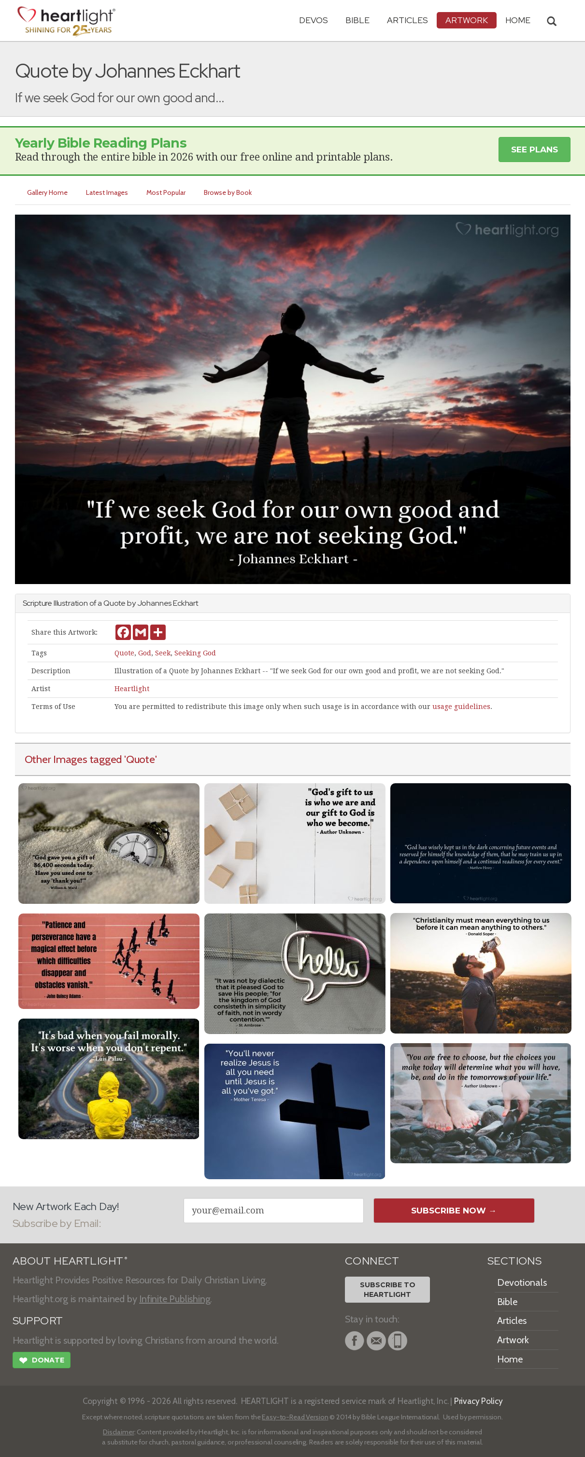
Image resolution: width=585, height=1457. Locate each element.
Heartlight (131, 689)
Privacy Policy (478, 1401)
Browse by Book (228, 192)
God (144, 653)
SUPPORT (38, 1321)
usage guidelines (461, 706)
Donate (41, 1361)
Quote (124, 653)
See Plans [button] (534, 149)
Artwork (466, 20)
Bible (357, 20)
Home (510, 1359)
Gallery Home (48, 192)
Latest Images (107, 192)
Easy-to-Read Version (295, 1417)
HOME (517, 20)
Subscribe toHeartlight (387, 1289)
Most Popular (166, 192)
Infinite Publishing (174, 1299)
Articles (407, 20)
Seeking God (195, 653)
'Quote (139, 759)
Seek (163, 653)
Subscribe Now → (454, 1210)
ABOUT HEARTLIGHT (70, 1261)
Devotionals (522, 1282)
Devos (313, 20)
